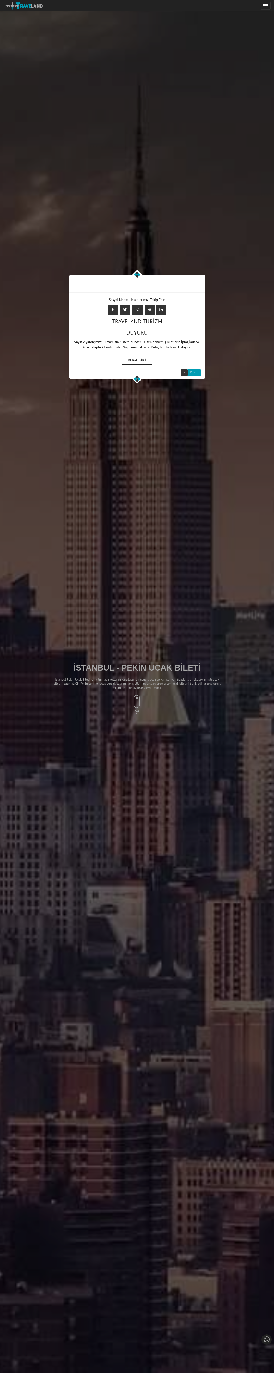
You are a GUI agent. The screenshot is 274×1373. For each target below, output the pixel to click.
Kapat (194, 372)
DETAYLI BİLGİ (137, 360)
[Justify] (266, 6)
